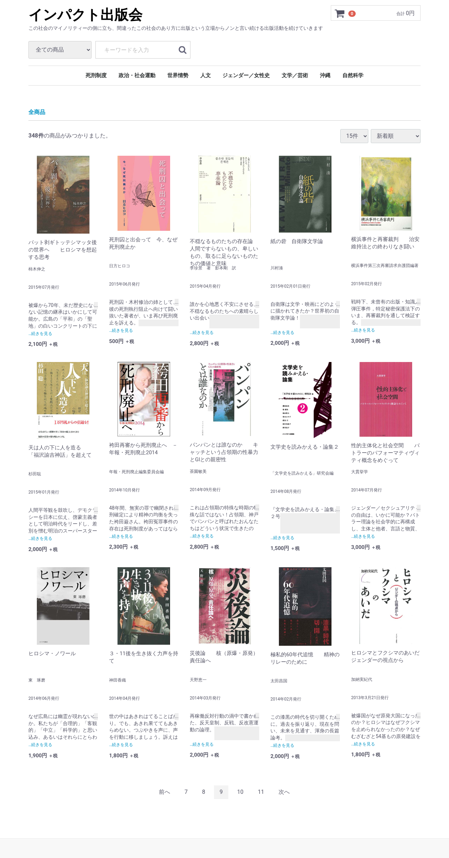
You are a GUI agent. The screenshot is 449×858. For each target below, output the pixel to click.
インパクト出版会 (85, 15)
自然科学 (352, 75)
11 (261, 791)
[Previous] (164, 792)
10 (240, 791)
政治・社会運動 (137, 75)
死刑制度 (96, 75)
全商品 (36, 112)
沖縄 (325, 75)
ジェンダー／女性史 (246, 75)
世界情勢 (177, 75)
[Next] (284, 792)
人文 (205, 75)
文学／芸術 (295, 75)
